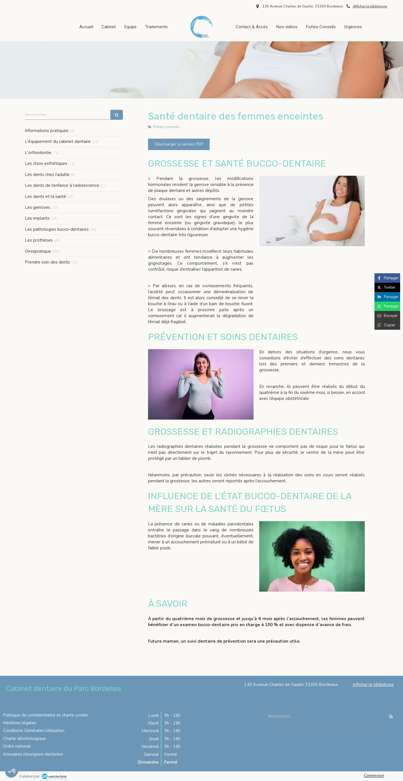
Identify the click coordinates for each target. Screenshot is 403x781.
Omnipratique (38, 251)
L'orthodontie (38, 152)
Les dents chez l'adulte (47, 174)
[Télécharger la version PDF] (179, 144)
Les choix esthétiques (46, 163)
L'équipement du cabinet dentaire (58, 141)
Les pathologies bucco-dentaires (57, 229)
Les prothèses (39, 240)
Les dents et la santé (45, 196)
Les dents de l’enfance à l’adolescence (62, 185)
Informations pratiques (46, 130)
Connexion (374, 775)
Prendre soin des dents (47, 262)
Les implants (37, 218)
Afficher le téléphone (370, 6)
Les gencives (37, 207)
